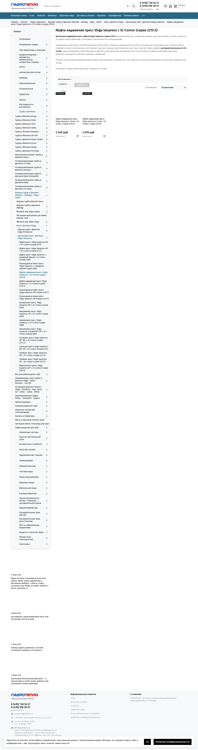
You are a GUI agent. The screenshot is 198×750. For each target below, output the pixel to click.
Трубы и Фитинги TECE (32, 124)
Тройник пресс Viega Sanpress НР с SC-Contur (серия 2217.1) (33, 360)
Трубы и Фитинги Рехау (32, 116)
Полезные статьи (19, 15)
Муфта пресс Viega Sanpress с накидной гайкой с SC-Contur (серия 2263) (32, 257)
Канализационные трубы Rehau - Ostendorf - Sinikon (32, 397)
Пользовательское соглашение (85, 713)
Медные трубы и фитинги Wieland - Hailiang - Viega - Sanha (32, 195)
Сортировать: (151, 87)
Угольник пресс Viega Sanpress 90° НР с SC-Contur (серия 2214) (33, 347)
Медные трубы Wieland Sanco (29, 201)
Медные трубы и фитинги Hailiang (32, 206)
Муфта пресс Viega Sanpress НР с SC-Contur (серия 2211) (33, 249)
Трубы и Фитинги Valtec (32, 128)
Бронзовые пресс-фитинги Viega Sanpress (33, 237)
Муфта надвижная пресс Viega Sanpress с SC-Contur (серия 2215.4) (33, 283)
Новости (41, 15)
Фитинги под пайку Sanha (32, 211)
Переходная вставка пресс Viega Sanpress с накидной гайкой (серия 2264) (31, 266)
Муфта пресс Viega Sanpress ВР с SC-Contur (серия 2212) (33, 243)
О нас (32, 15)
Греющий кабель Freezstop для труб (32, 424)
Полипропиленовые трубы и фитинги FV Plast (32, 162)
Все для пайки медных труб (32, 374)
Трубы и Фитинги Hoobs (32, 147)
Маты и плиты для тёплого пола (29, 420)
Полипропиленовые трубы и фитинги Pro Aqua (32, 187)
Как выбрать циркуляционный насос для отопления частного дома (29, 617)
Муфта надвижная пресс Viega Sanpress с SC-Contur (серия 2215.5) (33, 274)
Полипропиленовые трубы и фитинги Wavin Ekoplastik (32, 175)
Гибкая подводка (32, 402)
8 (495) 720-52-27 (149, 2)
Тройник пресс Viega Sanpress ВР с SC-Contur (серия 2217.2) (33, 354)
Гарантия (101, 15)
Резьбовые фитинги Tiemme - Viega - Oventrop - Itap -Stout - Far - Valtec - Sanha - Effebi (32, 389)
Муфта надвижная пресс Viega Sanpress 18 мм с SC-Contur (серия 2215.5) (68, 121)
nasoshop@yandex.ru (23, 714)
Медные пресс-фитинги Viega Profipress (33, 230)
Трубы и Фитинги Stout (32, 120)
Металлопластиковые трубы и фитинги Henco (32, 156)
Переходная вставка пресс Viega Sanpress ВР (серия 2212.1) (34, 291)
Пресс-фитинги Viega (32, 225)
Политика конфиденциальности (85, 717)
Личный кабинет (131, 15)
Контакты (52, 15)
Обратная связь (66, 15)
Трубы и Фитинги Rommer (32, 132)
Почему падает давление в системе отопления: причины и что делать (27, 649)
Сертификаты (114, 15)
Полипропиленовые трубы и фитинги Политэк (32, 168)
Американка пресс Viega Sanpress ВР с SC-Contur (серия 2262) (33, 305)
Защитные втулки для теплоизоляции (32, 411)
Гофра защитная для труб (32, 427)
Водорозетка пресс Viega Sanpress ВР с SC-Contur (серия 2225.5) (33, 368)
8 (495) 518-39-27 (149, 5)
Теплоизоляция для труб (32, 406)
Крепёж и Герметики (32, 416)
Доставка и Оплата (85, 15)
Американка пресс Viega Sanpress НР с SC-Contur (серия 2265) (33, 314)
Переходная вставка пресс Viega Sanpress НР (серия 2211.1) (34, 297)
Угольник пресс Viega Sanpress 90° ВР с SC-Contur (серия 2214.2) (33, 340)
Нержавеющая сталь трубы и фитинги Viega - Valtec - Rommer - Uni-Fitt (32, 380)
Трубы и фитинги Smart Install (32, 139)
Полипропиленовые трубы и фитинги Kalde (32, 181)
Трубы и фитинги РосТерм (32, 151)
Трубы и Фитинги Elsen (32, 143)
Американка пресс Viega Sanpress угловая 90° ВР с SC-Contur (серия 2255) (33, 331)
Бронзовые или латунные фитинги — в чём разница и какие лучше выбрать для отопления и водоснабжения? (29, 681)
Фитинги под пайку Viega (32, 222)
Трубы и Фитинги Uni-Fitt (32, 135)
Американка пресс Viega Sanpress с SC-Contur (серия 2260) (32, 322)
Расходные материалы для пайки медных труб (31, 216)
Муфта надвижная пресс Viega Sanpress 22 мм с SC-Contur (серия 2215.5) (94, 121)
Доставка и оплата (79, 702)
